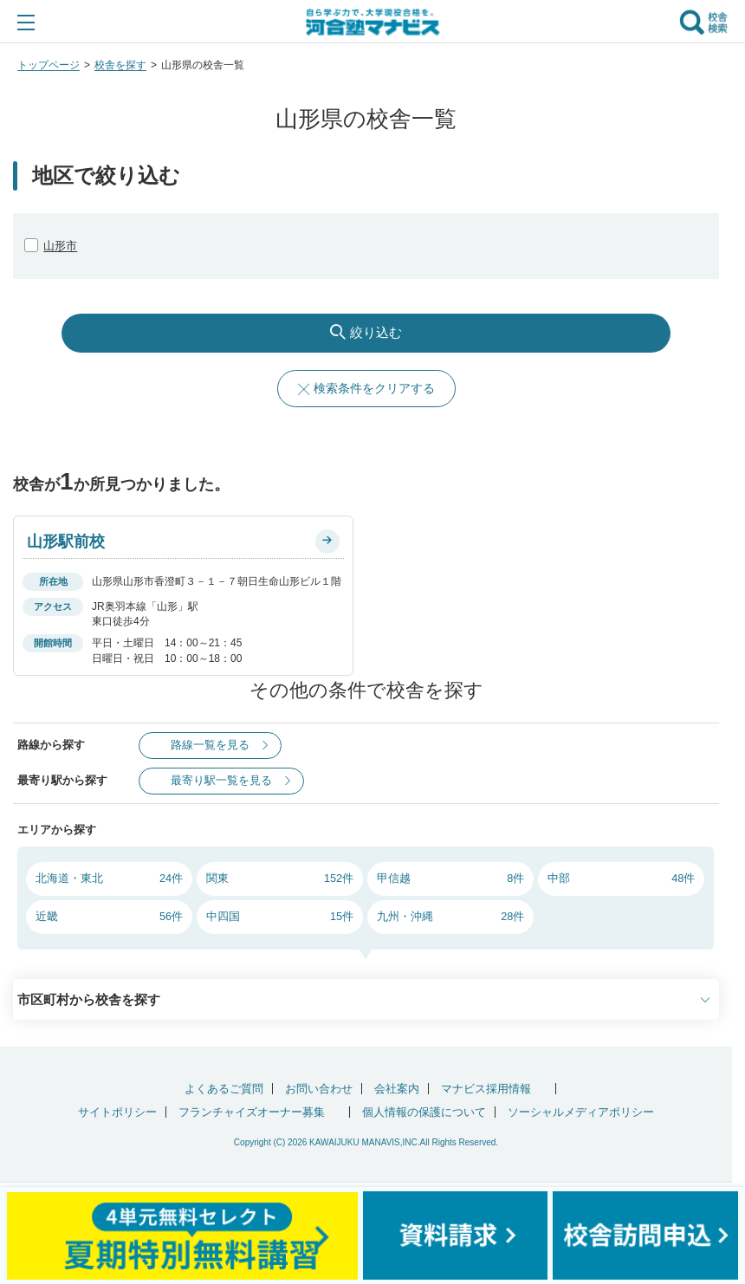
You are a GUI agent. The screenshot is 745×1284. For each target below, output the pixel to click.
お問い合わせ (319, 1088)
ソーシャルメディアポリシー (581, 1112)
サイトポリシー (117, 1112)
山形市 (60, 245)
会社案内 (396, 1088)
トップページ (48, 65)
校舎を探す (120, 65)
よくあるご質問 (224, 1088)
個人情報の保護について (424, 1112)
